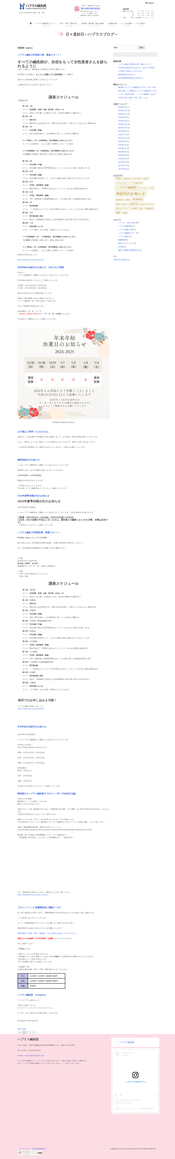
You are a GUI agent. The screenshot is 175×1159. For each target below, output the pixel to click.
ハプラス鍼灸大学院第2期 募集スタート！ (39, 532)
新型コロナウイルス (126, 243)
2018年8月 (122, 159)
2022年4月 (122, 141)
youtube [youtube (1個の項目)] (145, 178)
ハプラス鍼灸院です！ (126, 233)
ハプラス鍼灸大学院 (126, 230)
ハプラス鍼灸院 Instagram (32, 995)
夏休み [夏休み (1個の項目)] (128, 199)
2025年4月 (122, 107)
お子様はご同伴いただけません (33, 431)
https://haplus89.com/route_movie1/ (33, 895)
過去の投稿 (22, 1029)
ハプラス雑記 (123, 236)
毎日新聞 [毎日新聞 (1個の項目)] (134, 208)
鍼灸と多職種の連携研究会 (128, 250)
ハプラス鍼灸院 (126, 1042)
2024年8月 (122, 117)
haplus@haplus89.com (34, 1056)
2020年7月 (122, 145)
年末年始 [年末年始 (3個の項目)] (138, 199)
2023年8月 (122, 131)
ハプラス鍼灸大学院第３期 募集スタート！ (40, 55)
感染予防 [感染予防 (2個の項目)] (134, 204)
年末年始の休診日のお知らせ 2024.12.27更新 (41, 267)
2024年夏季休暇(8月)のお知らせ (33, 496)
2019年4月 (122, 155)
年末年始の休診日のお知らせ (32, 726)
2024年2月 (122, 121)
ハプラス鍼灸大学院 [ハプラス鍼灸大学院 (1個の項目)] (136, 183)
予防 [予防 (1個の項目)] (151, 188)
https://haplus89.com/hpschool (31, 260)
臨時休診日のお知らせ (29, 460)
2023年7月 (122, 135)
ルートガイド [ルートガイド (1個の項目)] (143, 188)
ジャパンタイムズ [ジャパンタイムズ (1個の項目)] (121, 183)
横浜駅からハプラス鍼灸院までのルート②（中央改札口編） (47, 793)
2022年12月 (122, 138)
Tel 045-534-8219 (90, 8)
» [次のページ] (35, 1032)
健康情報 (121, 240)
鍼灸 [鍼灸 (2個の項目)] (118, 212)
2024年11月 (122, 114)
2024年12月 (122, 110)
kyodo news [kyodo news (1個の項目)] (137, 178)
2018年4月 (122, 162)
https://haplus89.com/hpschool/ (31, 709)
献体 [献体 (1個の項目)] (141, 208)
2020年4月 (122, 148)
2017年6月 (122, 169)
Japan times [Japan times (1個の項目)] (127, 178)
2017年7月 (122, 165)
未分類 (120, 247)
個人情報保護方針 (39, 1149)
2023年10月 (122, 128)
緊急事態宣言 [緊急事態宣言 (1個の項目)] (149, 208)
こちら (95, 11)
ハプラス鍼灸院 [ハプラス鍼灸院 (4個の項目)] (126, 187)
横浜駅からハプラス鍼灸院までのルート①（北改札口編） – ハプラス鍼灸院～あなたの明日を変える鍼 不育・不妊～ (137, 94)
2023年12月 (122, 124)
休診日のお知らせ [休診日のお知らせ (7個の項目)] (130, 193)
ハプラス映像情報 (125, 226)
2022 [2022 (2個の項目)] (118, 178)
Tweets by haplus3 (120, 260)
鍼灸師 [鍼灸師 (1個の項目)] (125, 212)
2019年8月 (122, 152)
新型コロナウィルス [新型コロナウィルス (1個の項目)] (147, 204)
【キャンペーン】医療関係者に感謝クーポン (40, 907)
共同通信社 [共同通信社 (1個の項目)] (119, 199)
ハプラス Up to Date (126, 223)
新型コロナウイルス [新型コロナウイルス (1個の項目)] (122, 208)
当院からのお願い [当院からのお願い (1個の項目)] (121, 204)
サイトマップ (24, 1149)
